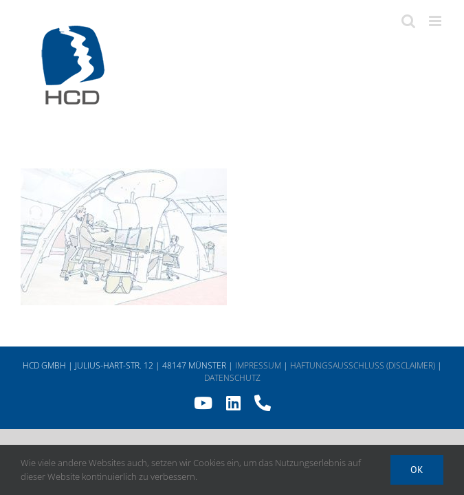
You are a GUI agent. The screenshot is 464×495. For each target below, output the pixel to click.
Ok (416, 469)
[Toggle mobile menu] (436, 21)
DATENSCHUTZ (232, 378)
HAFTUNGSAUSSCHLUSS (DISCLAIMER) (362, 365)
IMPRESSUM (258, 365)
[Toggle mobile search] (408, 21)
